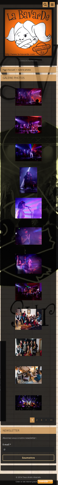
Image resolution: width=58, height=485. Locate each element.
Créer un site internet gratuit (26, 482)
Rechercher (45, 4)
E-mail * (7, 444)
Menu (52, 4)
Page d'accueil (9, 70)
